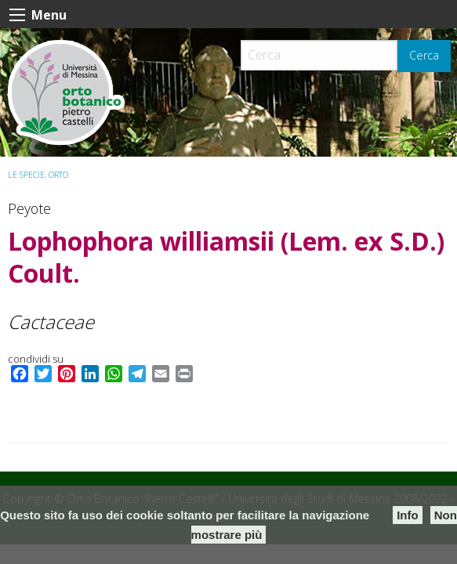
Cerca (424, 55)
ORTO (58, 174)
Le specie (26, 174)
